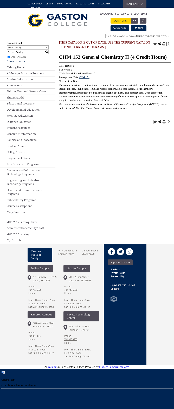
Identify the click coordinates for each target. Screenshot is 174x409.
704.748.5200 (70, 289)
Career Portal (120, 28)
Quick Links (126, 21)
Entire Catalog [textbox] (14, 47)
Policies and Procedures (22, 140)
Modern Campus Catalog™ (114, 366)
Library (49, 4)
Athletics (35, 8)
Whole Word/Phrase (19, 57)
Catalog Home (16, 67)
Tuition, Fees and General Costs (26, 91)
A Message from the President (25, 73)
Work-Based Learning (20, 115)
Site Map (115, 269)
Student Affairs (16, 146)
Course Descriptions (19, 206)
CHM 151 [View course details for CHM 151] (84, 77)
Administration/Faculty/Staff (25, 228)
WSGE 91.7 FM (104, 4)
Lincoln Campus (64, 4)
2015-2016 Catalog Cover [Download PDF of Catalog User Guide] (22, 222)
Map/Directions (16, 212)
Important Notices (120, 262)
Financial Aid (15, 97)
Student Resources (18, 127)
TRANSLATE (133, 4)
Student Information (20, 79)
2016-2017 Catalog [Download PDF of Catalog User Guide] (18, 234)
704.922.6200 (34, 289)
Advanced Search (16, 61)
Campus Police (66, 254)
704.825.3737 (34, 336)
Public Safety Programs (21, 200)
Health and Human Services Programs (24, 192)
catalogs (52, 366)
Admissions (14, 85)
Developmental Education (23, 109)
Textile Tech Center (84, 4)
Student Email (139, 14)
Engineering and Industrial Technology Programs (23, 182)
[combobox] (139, 36)
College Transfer (17, 152)
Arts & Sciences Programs (23, 164)
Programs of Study (18, 158)
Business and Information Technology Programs (23, 172)
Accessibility (117, 276)
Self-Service (122, 14)
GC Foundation (35, 4)
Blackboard (106, 14)
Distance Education (19, 121)
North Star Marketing (114, 299)
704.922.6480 (88, 254)
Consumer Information (21, 134)
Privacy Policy (118, 273)
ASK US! (139, 28)
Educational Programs (21, 103)
